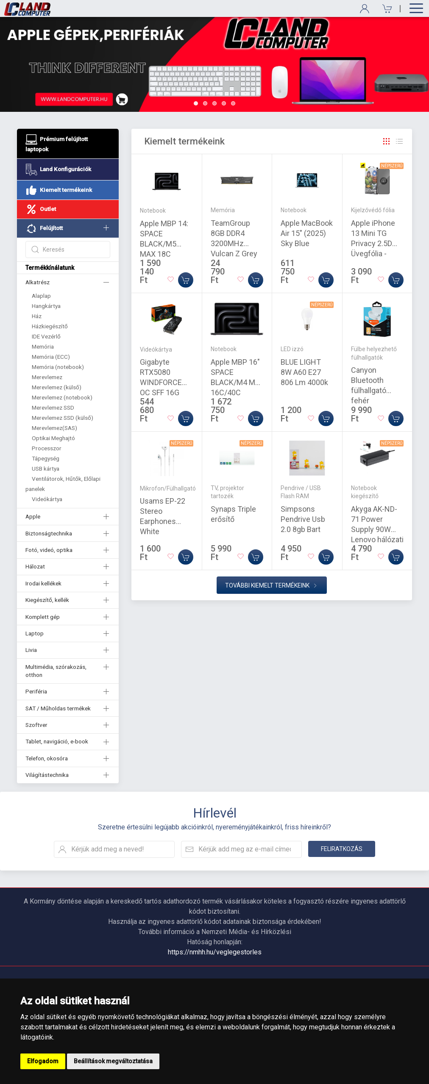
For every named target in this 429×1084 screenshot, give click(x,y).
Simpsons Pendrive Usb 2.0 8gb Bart (303, 519)
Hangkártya (46, 305)
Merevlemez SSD (53, 407)
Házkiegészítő (50, 326)
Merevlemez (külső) (56, 387)
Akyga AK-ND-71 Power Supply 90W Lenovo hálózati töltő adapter (377, 529)
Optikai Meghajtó (53, 438)
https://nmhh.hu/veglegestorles (215, 952)
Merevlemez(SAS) (54, 427)
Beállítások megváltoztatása (113, 1061)
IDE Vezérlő (46, 336)
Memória (43, 346)
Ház (37, 316)
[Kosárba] (185, 280)
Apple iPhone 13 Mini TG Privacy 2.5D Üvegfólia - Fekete (373, 243)
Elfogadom (42, 1061)
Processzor (46, 448)
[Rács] (386, 141)
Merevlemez (47, 377)
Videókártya (47, 499)
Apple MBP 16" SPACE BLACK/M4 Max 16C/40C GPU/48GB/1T (237, 382)
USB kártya (45, 468)
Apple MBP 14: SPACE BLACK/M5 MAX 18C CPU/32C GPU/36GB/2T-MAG (164, 254)
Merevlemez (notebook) (62, 397)
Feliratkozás (341, 849)
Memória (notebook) (58, 366)
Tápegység (45, 458)
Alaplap (41, 295)
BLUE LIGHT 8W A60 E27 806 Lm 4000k (304, 372)
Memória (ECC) (51, 356)
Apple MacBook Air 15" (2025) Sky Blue (307, 233)
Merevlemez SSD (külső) (62, 417)
